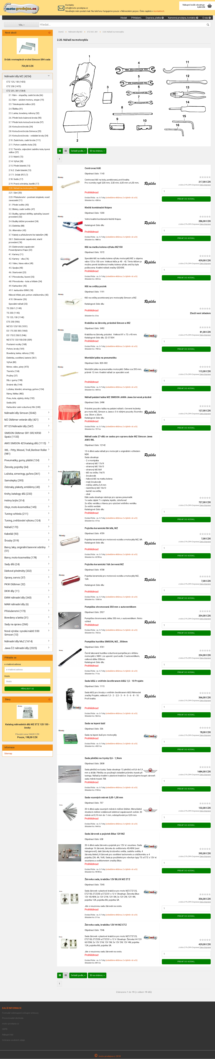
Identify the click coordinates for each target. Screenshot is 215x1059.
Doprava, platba (155, 18)
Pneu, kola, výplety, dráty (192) (21, 398)
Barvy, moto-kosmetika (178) (20, 557)
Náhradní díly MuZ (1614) (18, 641)
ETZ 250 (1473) (14, 86)
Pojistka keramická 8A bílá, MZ (101, 528)
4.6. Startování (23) (17, 272)
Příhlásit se (27, 689)
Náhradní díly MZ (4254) (17, 76)
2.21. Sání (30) (15, 193)
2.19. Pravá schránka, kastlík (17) (24, 184)
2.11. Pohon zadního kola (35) (22, 145)
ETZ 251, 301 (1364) (16, 91)
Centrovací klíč (93, 168)
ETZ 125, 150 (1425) (16, 82)
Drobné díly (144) (14, 385)
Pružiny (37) (12, 376)
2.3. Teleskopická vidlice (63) (22, 104)
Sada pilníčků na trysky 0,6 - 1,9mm (103, 758)
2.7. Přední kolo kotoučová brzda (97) (26, 122)
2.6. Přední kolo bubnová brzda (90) (25, 118)
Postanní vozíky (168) (17, 344)
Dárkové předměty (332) (18, 571)
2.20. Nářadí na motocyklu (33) (23, 188)
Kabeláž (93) (11, 534)
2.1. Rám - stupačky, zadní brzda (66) (26, 95)
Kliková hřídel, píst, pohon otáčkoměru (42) (28, 295)
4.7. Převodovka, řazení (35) (21, 277)
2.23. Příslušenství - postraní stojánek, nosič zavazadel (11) (29, 199)
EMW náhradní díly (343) (18, 598)
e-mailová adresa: (12, 664)
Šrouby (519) (11, 540)
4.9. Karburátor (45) (18, 286)
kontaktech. (159, 11)
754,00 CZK (27, 66)
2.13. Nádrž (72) (16, 157)
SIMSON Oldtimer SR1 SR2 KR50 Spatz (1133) (22, 435)
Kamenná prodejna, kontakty (183, 18)
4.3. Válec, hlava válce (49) (21, 263)
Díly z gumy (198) (15, 380)
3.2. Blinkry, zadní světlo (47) (22, 209)
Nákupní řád (7, 1035)
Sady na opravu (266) (16, 624)
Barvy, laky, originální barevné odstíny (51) (25, 549)
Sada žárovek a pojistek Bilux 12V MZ (105, 834)
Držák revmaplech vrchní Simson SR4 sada (27, 60)
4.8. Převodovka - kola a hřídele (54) (25, 281)
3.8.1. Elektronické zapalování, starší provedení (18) (25, 241)
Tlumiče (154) (13, 371)
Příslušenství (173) (15, 611)
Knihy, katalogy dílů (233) (18, 494)
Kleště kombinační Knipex (98, 208)
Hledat (123, 18)
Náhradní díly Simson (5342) (20, 413)
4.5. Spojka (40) (16, 268)
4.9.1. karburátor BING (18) (21, 290)
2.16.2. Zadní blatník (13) (20, 170)
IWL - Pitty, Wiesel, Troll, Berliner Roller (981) (25, 452)
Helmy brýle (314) (14, 500)
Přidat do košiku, (186, 199)
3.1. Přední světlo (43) (19, 205)
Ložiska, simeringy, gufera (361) (22, 474)
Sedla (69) (11, 403)
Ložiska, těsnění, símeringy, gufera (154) (25, 389)
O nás (206, 18)
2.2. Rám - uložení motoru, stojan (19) (26, 100)
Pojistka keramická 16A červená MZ (104, 564)
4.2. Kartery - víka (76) (19, 259)
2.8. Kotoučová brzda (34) (21, 127)
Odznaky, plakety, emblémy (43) (22, 487)
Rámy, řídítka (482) (15, 394)
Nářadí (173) (11, 527)
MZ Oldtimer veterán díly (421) (21, 419)
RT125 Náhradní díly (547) (18, 426)
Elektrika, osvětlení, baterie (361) (21, 358)
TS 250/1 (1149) (14, 308)
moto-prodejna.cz (10, 1024)
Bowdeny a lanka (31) (16, 618)
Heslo (7, 676)
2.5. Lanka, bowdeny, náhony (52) (24, 113)
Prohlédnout (92, 192)
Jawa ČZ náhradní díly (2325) (20, 648)
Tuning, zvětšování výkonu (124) (22, 520)
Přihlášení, (136, 18)
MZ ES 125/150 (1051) (17, 326)
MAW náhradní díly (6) (16, 604)
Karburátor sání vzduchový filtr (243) (23, 407)
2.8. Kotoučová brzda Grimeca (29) (25, 131)
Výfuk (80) (11, 362)
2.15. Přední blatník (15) (19, 166)
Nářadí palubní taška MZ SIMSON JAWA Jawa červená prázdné (118, 397)
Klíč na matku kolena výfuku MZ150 (103, 247)
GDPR (4, 1029)
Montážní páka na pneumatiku (100, 358)
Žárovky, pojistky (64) (16, 467)
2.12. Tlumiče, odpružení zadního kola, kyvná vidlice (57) (29, 151)
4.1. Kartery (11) (16, 254)
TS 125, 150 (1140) (15, 317)
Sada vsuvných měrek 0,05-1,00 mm (104, 797)
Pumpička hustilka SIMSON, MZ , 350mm (106, 642)
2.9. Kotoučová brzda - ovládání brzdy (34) (28, 136)
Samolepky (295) (14, 480)
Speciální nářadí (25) (18, 304)
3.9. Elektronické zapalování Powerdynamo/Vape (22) (21, 249)
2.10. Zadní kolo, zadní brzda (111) (25, 140)
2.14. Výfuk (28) (16, 161)
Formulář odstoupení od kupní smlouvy (20, 1013)
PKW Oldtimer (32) (14, 584)
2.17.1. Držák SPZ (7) (18, 175)
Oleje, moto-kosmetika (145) (20, 507)
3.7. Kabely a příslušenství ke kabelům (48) (28, 235)
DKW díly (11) (11, 591)
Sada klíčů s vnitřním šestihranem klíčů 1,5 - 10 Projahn (114, 681)
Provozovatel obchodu (12, 1018)
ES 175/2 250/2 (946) (16, 335)
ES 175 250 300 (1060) (17, 331)
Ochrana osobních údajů (13, 1040)
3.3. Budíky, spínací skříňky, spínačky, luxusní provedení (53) (29, 215)
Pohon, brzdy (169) (15, 349)
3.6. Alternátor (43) (17, 230)
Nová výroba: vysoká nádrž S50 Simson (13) (21, 633)
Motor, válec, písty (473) (18, 367)
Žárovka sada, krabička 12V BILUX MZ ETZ (107, 879)
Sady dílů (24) (12, 564)
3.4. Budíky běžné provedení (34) (23, 221)
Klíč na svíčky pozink (96, 286)
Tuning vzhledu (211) (16, 514)
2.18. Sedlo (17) (16, 179)
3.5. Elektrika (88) (16, 226)
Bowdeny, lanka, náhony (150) (20, 353)
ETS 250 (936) (13, 322)
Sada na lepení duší (95, 723)
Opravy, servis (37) (14, 577)
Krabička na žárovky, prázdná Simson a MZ (107, 323)
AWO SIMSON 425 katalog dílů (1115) (25, 443)
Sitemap (8, 754)
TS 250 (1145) (13, 313)
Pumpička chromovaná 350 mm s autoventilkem (110, 607)
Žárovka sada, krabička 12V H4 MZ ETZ (106, 925)
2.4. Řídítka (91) (16, 109)
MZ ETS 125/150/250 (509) (19, 340)
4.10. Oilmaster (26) (18, 299)
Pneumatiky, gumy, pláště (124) (21, 460)
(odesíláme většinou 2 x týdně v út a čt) (121, 198)
